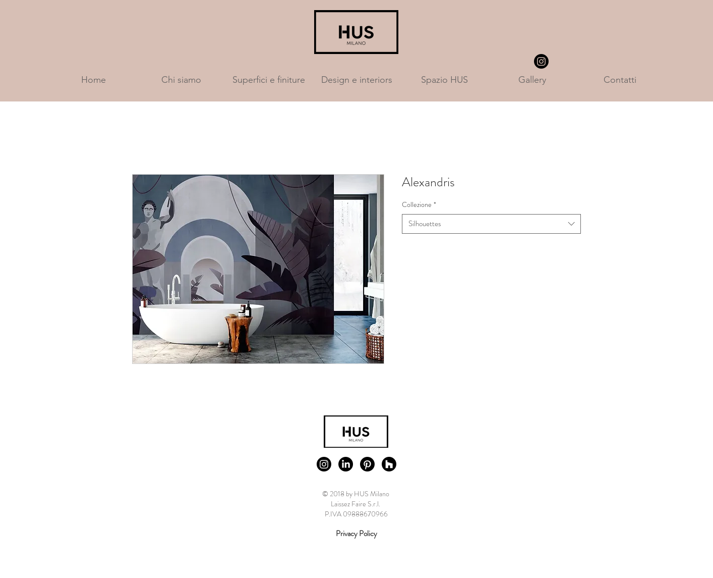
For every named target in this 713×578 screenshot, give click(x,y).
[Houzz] (389, 464)
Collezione (419, 204)
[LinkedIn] (345, 464)
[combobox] (491, 224)
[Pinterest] (367, 464)
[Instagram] (541, 61)
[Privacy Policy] (356, 534)
